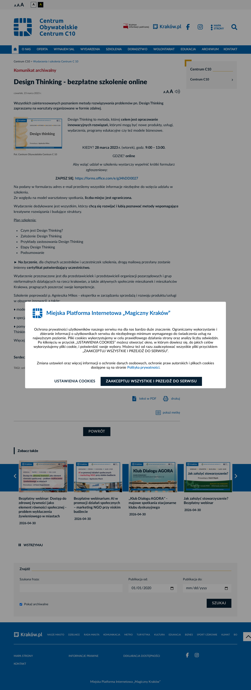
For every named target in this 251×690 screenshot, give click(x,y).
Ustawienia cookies (74, 381)
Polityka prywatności (143, 367)
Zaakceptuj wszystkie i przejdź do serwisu (151, 381)
